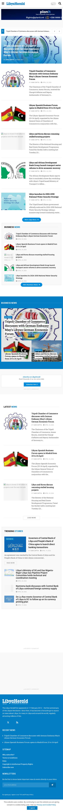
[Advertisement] (31, 630)
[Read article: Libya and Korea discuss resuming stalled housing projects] (13, 141)
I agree (32, 808)
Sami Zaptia (10, 60)
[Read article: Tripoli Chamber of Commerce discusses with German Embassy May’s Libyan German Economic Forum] (13, 78)
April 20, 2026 (21, 581)
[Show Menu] (3, 3)
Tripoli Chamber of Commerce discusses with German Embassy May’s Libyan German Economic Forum (21, 50)
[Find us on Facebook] (3, 720)
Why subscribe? (8, 752)
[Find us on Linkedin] (13, 720)
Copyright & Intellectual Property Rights (17, 762)
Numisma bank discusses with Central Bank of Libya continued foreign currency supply (37, 587)
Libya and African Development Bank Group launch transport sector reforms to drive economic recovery (45, 165)
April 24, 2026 (46, 82)
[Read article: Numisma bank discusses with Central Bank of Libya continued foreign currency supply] (9, 588)
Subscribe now (8, 765)
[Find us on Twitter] (8, 720)
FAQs (4, 759)
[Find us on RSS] (17, 720)
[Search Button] (60, 3)
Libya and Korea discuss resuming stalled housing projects (44, 135)
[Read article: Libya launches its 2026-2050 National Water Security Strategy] (13, 201)
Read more (12, 562)
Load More (31, 518)
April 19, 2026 (45, 550)
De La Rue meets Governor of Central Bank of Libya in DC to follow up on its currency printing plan (36, 599)
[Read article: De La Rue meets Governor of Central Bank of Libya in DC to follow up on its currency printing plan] (9, 599)
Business (7, 41)
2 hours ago (18, 337)
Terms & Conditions (9, 756)
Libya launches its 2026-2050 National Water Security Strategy (44, 195)
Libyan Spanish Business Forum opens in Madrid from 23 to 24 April (44, 106)
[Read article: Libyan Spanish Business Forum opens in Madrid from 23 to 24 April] (13, 112)
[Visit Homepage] (16, 4)
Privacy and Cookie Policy (46, 805)
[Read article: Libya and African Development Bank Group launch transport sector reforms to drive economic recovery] (13, 170)
